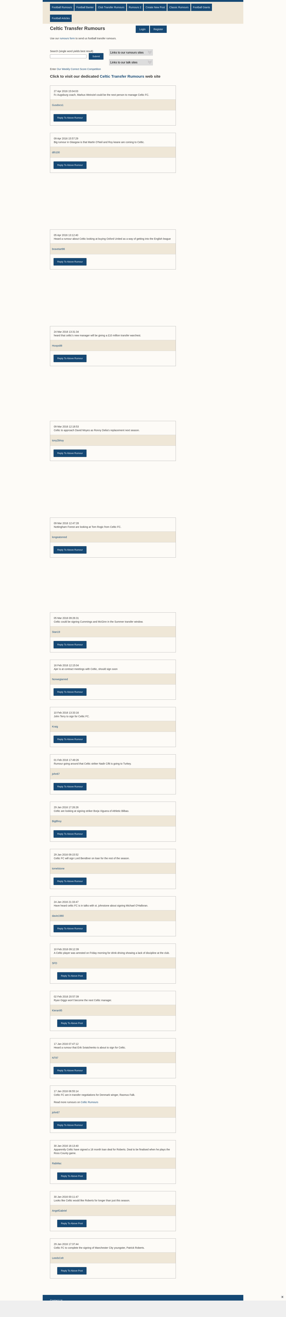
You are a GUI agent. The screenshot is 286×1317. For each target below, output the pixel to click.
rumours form (67, 38)
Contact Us (56, 1300)
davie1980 (58, 915)
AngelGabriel (59, 1210)
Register (158, 29)
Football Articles (61, 18)
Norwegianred (60, 679)
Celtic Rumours (89, 1102)
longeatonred (59, 537)
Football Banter (85, 7)
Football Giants (201, 7)
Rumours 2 (135, 7)
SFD (54, 963)
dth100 (56, 152)
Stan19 (56, 631)
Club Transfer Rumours (111, 7)
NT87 (55, 1057)
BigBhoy (56, 821)
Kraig (55, 726)
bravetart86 (58, 249)
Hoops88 (57, 345)
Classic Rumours (179, 7)
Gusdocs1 (57, 105)
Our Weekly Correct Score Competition (79, 69)
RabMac (56, 1163)
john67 (56, 773)
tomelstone (58, 868)
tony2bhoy (58, 440)
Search (54, 51)
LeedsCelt (57, 1258)
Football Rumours (62, 7)
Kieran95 (57, 1010)
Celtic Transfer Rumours (122, 76)
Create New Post (155, 7)
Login (142, 29)
